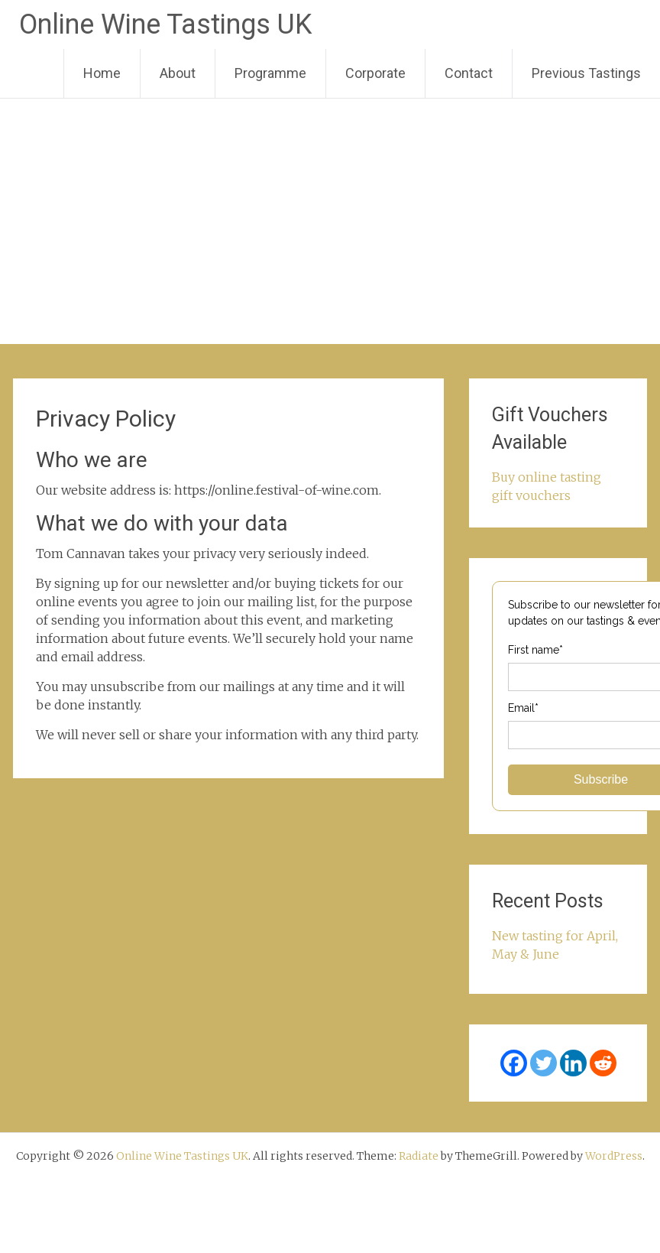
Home (102, 73)
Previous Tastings (586, 73)
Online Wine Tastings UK (165, 24)
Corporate (375, 73)
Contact (469, 73)
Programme (270, 73)
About (178, 73)
